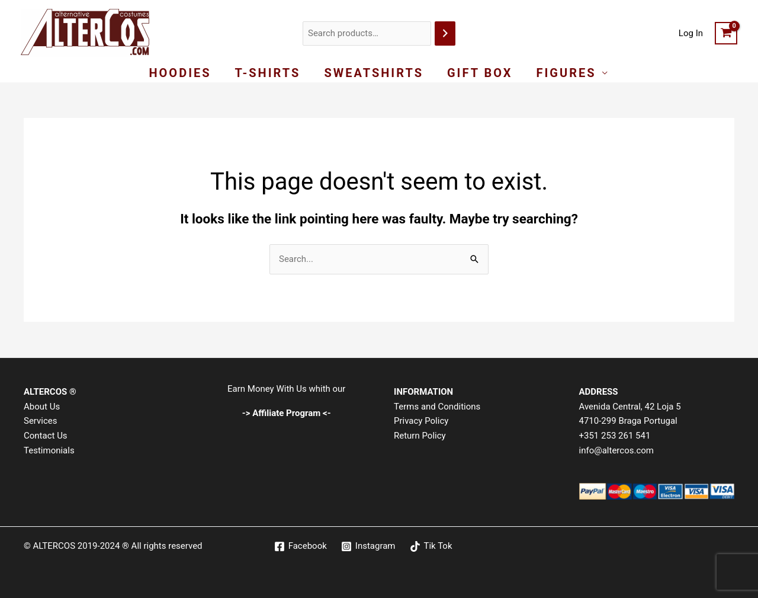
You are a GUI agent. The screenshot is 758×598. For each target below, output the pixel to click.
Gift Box (480, 73)
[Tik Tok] (431, 546)
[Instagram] (368, 546)
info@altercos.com (616, 450)
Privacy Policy (421, 420)
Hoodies (180, 73)
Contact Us (46, 435)
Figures (566, 73)
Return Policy (420, 435)
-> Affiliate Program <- (286, 413)
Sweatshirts (373, 73)
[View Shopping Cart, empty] (726, 33)
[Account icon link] (691, 33)
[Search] (445, 33)
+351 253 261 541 (615, 435)
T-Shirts (268, 73)
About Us (42, 406)
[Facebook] (300, 546)
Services (40, 420)
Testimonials (49, 450)
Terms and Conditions (437, 406)
